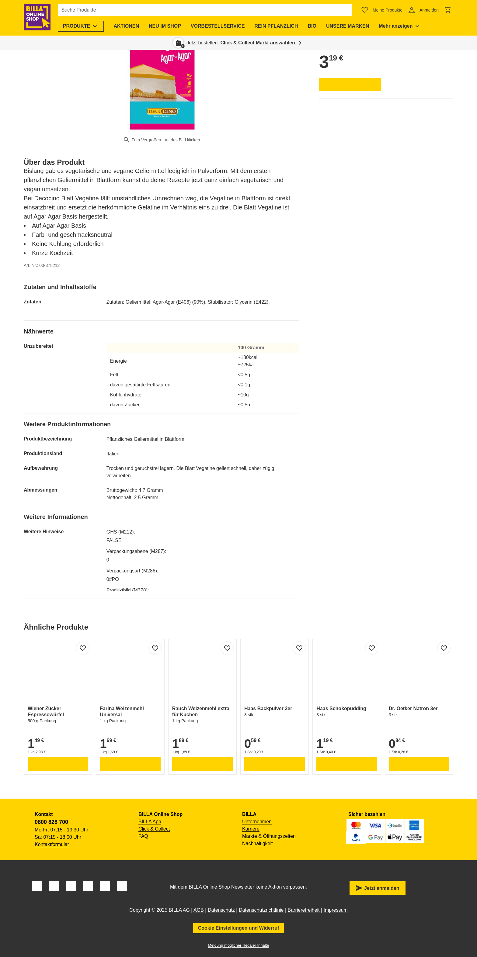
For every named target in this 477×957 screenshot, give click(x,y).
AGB (198, 910)
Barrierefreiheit (304, 910)
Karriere (250, 828)
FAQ (143, 836)
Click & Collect (154, 828)
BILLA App (149, 821)
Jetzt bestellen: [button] (240, 42)
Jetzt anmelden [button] (377, 888)
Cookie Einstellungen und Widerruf (238, 928)
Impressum (336, 910)
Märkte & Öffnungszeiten (269, 836)
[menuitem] (82, 26)
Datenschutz (221, 910)
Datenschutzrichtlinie (261, 910)
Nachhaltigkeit (257, 843)
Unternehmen (257, 821)
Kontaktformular (52, 844)
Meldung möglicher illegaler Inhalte (238, 945)
